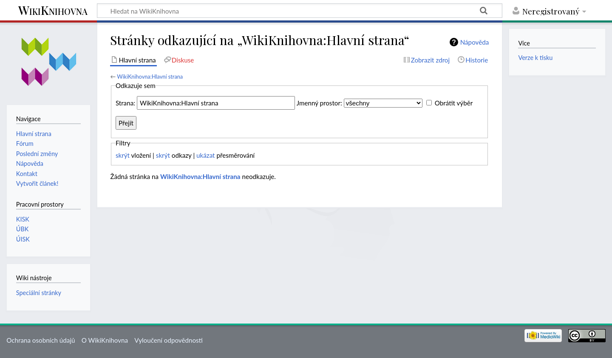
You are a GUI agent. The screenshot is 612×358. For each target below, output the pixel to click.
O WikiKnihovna (105, 340)
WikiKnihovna (53, 10)
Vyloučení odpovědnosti (168, 340)
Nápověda (474, 42)
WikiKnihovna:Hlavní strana (150, 76)
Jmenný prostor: (319, 103)
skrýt (123, 155)
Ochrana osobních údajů (40, 340)
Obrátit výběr (454, 103)
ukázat (205, 155)
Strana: (125, 103)
